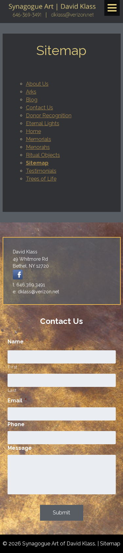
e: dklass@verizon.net (36, 291)
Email (17, 400)
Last (12, 390)
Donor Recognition (49, 115)
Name (18, 341)
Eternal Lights (42, 123)
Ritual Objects (43, 155)
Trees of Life (41, 179)
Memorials (38, 139)
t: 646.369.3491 (29, 284)
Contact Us (39, 107)
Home (33, 131)
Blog (31, 100)
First (12, 366)
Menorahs (38, 147)
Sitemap (37, 163)
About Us (37, 84)
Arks (31, 92)
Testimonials (41, 171)
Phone (16, 424)
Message (20, 448)
